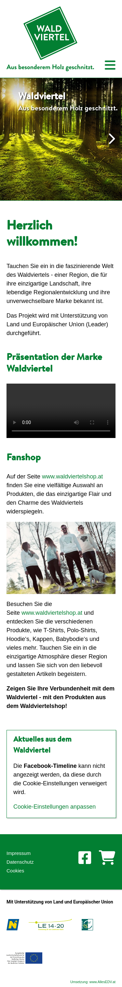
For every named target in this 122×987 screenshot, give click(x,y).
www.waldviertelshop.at (72, 476)
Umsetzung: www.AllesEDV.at (92, 982)
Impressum (19, 853)
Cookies (15, 870)
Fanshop (24, 456)
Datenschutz (20, 862)
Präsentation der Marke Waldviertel (54, 362)
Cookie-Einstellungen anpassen (54, 806)
